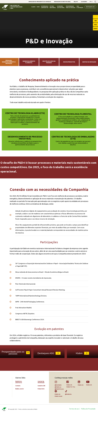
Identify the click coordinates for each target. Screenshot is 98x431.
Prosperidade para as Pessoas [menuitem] (70, 7)
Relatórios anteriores (18, 399)
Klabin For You (70, 404)
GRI (95, 20)
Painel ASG (41, 405)
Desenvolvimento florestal (29, 62)
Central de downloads (41, 399)
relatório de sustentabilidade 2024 (16, 7)
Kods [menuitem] (38, 6)
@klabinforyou (59, 406)
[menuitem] (40, 1)
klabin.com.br (19, 405)
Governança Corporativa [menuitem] (44, 7)
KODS (95, 28)
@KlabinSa (68, 411)
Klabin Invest (58, 413)
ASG (95, 24)
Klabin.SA (69, 402)
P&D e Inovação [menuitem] (80, 7)
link (28, 369)
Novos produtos (69, 62)
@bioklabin (58, 402)
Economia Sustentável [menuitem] (61, 7)
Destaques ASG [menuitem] (90, 6)
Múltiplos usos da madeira (49, 62)
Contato (17, 402)
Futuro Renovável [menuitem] (53, 7)
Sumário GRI (41, 402)
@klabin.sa (58, 404)
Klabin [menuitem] (33, 6)
